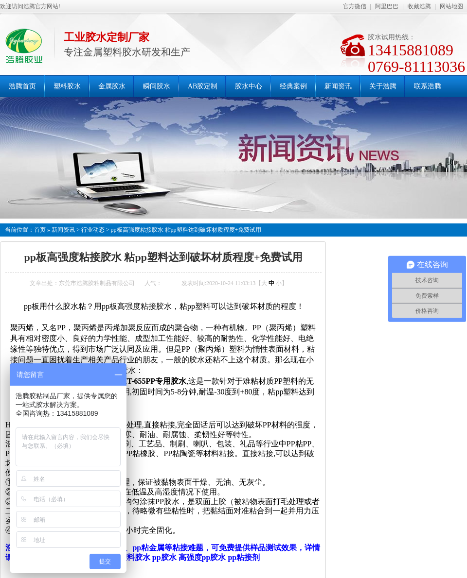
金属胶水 (112, 86)
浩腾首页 (22, 86)
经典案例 (293, 86)
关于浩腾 (382, 86)
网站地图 (451, 6)
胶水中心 (248, 86)
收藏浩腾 (419, 6)
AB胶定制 (202, 86)
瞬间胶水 (156, 86)
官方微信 (354, 6)
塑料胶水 (67, 86)
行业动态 (93, 229)
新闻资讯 (338, 86)
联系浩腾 (427, 86)
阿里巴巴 (386, 6)
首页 (40, 229)
